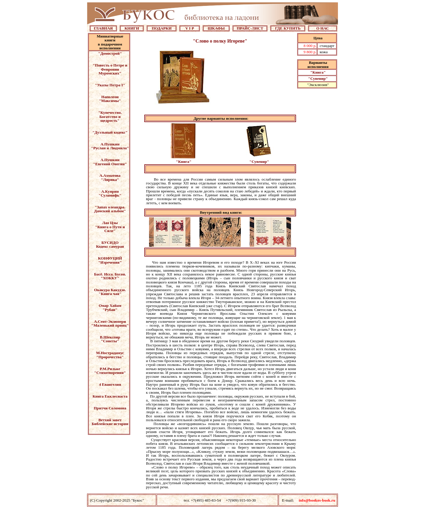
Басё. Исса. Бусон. (110, 274)
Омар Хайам (110, 305)
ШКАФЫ (216, 28)
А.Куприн (110, 191)
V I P (189, 28)
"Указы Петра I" (110, 85)
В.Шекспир (110, 337)
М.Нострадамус (110, 353)
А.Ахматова (109, 175)
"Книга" (318, 72)
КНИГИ (132, 28)
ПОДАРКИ (161, 28)
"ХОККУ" (110, 278)
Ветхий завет (109, 420)
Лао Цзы (110, 223)
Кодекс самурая (110, 246)
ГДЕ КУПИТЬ (287, 28)
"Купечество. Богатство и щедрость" (110, 116)
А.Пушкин (110, 144)
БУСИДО (110, 242)
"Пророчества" (110, 357)
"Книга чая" (110, 293)
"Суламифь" (110, 195)
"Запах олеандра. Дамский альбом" (110, 209)
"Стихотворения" (110, 372)
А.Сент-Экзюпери (110, 321)
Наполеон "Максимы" (110, 99)
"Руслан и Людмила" (110, 148)
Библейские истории (110, 424)
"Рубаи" (109, 309)
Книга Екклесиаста (109, 396)
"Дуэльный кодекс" (110, 132)
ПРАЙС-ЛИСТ (250, 28)
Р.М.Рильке (110, 369)
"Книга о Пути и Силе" (110, 229)
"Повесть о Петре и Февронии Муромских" (110, 69)
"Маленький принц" (110, 325)
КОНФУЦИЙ (110, 258)
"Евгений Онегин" (110, 164)
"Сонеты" (110, 341)
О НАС (322, 28)
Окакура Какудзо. (110, 290)
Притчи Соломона (110, 408)
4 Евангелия (110, 384)
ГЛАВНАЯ (103, 28)
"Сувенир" (318, 78)
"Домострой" (110, 53)
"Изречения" (110, 262)
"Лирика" (110, 179)
